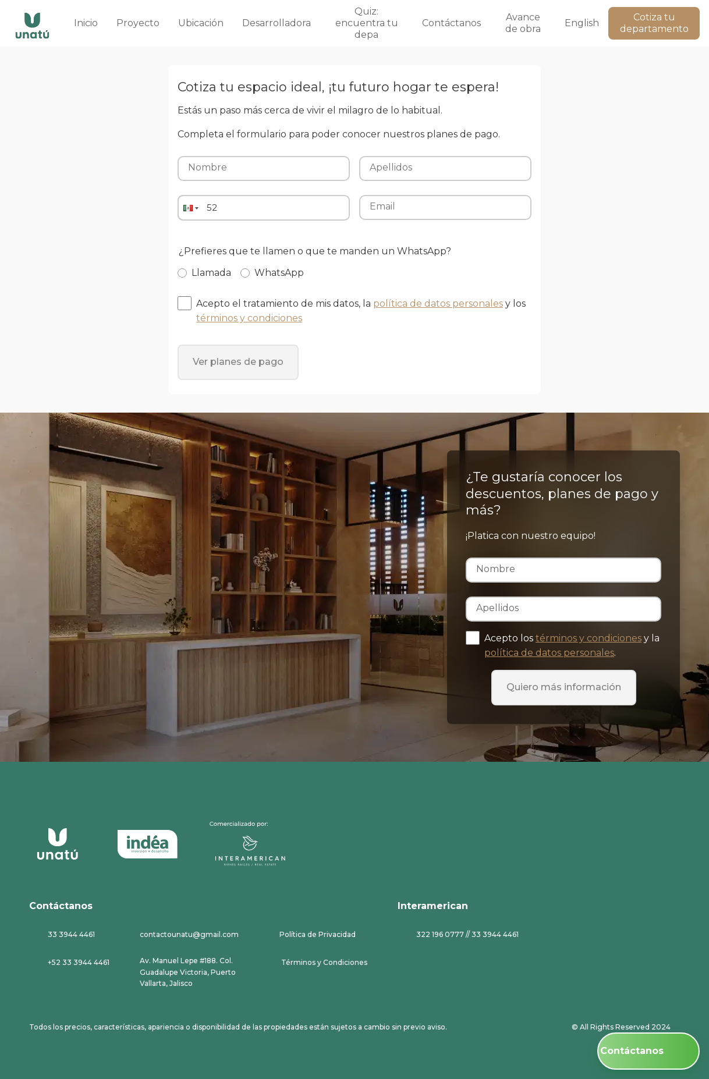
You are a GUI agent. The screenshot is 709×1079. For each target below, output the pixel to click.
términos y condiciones (249, 318)
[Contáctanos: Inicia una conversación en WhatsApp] (648, 1051)
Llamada (211, 273)
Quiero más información (563, 687)
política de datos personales (438, 303)
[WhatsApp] (245, 273)
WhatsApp (279, 273)
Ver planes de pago (238, 361)
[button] (190, 207)
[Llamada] (182, 273)
